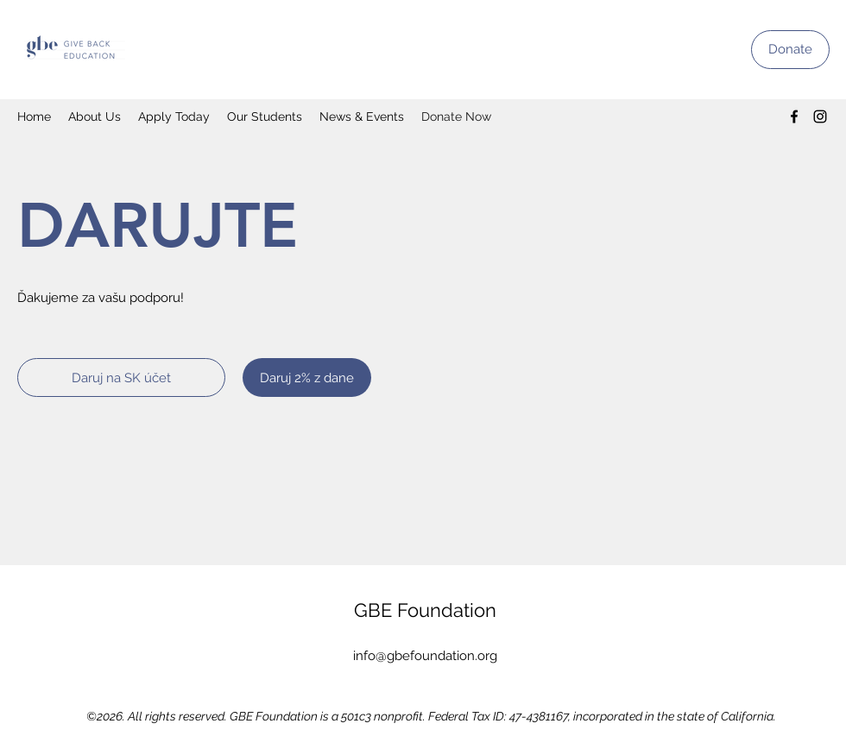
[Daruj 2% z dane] (307, 377)
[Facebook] (794, 116)
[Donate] (790, 49)
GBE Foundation (425, 610)
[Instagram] (820, 116)
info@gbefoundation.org (425, 656)
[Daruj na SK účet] (121, 377)
